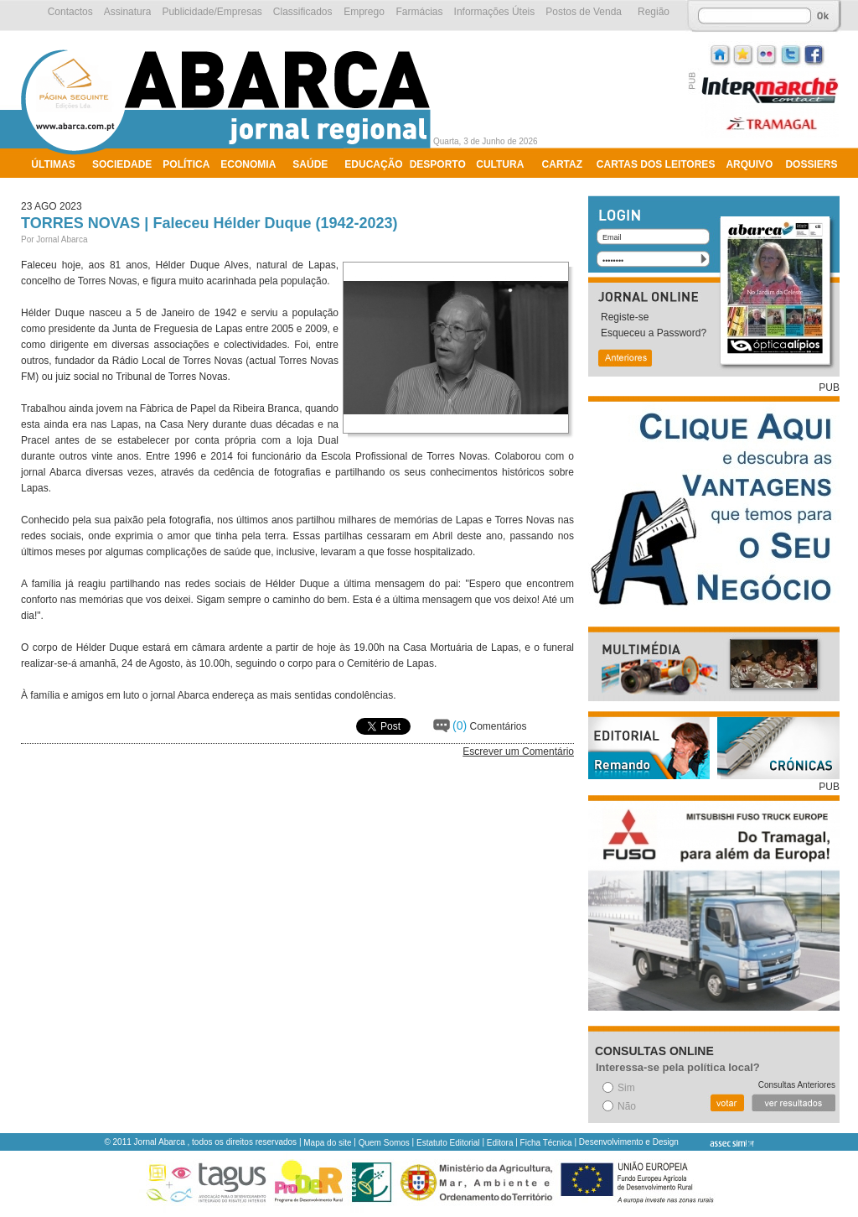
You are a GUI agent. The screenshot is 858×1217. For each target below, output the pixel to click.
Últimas (53, 164)
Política (186, 164)
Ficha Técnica (546, 1142)
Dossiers (811, 164)
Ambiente (58, 186)
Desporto (438, 164)
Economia (248, 164)
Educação (373, 164)
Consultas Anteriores (796, 1085)
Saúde (310, 164)
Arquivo (749, 164)
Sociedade (122, 164)
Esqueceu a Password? (653, 333)
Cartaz (562, 164)
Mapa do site (327, 1142)
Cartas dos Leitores (656, 164)
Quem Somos (384, 1142)
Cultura (500, 164)
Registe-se (625, 317)
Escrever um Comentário (518, 751)
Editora (500, 1142)
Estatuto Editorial (448, 1142)
